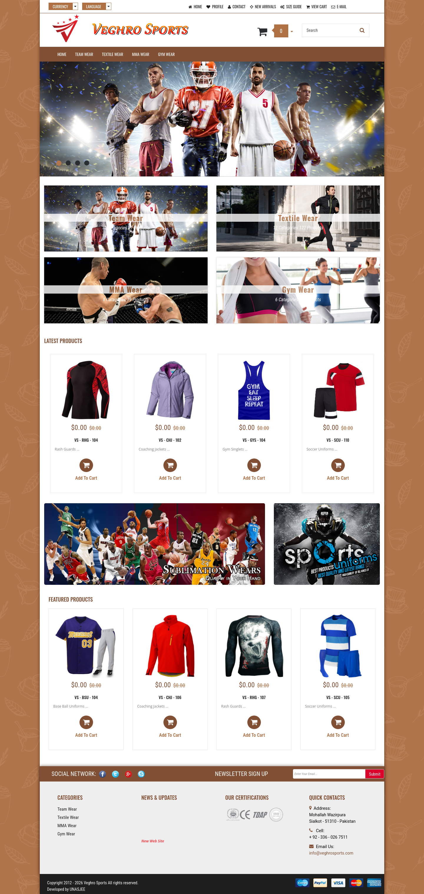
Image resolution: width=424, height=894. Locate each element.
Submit (374, 774)
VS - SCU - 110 (338, 440)
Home (61, 54)
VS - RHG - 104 (86, 440)
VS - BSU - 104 (86, 697)
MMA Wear (140, 54)
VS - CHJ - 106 (170, 697)
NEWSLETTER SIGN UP (241, 774)
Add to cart (86, 469)
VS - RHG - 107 (254, 697)
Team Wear (84, 54)
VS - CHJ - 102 (170, 440)
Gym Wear (166, 54)
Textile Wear (112, 54)
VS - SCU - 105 (338, 697)
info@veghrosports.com (331, 853)
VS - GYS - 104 (254, 440)
